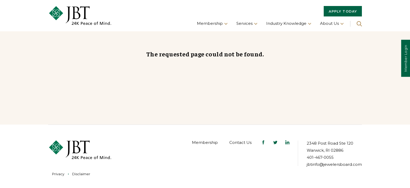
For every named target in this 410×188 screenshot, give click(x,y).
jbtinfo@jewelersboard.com (334, 164)
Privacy (58, 174)
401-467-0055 (320, 157)
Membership (205, 142)
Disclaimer (81, 174)
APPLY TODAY (343, 11)
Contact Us (240, 142)
